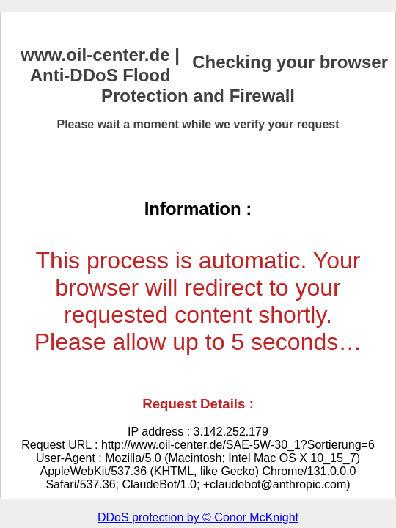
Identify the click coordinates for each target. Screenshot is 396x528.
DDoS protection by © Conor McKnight (198, 517)
